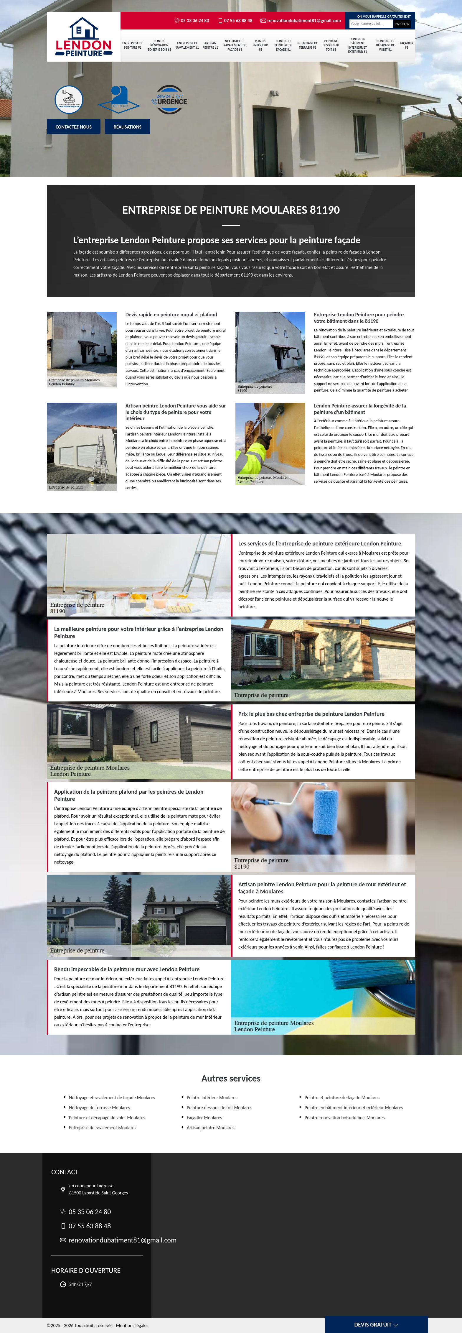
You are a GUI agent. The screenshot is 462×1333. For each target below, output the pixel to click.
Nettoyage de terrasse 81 (308, 45)
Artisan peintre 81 (210, 45)
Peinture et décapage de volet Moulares (107, 1117)
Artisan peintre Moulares (211, 1127)
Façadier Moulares (204, 1117)
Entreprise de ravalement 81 (187, 45)
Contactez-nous (74, 127)
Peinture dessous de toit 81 (331, 45)
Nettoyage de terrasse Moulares (99, 1107)
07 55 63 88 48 (235, 21)
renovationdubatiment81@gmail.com (298, 21)
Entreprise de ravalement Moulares (102, 1127)
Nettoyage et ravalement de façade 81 (234, 45)
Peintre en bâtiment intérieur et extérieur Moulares (354, 1107)
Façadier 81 (406, 45)
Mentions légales (132, 1325)
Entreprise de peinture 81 (132, 45)
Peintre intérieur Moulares (212, 1097)
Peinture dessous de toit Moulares (219, 1107)
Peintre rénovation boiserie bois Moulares (345, 1117)
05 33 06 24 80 (191, 21)
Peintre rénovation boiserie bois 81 (159, 45)
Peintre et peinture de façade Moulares (342, 1097)
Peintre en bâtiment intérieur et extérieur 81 (357, 45)
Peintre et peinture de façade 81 (283, 45)
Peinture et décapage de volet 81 (385, 45)
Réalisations (127, 127)
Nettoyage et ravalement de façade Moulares (112, 1097)
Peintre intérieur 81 (260, 45)
